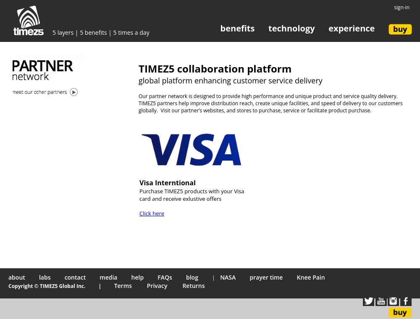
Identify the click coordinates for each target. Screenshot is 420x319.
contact (75, 277)
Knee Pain (311, 277)
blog (192, 277)
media (108, 277)
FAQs (165, 277)
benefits (237, 28)
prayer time (266, 277)
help (137, 277)
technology (291, 28)
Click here (151, 213)
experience (351, 28)
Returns (193, 286)
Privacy (158, 286)
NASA (228, 277)
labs (45, 277)
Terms (124, 286)
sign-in (402, 7)
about (16, 277)
